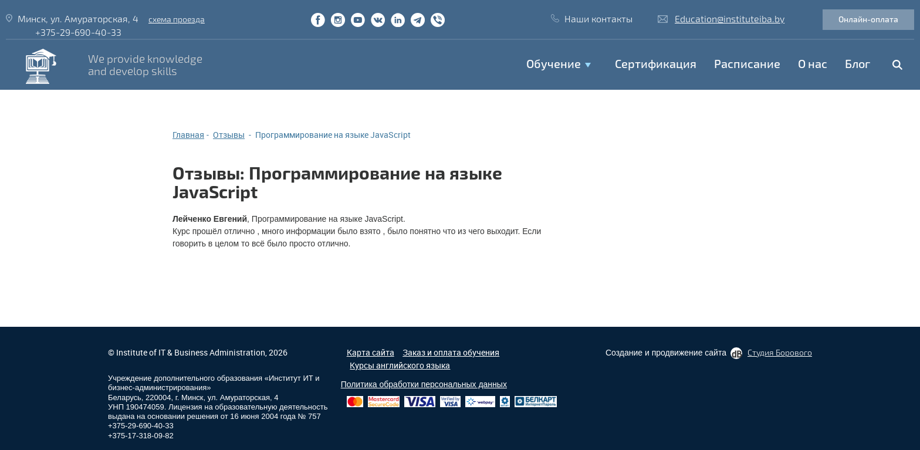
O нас (812, 63)
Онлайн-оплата (868, 19)
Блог (857, 63)
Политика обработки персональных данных (424, 384)
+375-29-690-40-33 (78, 32)
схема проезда (176, 19)
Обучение (553, 63)
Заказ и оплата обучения (450, 352)
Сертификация (655, 63)
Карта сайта (370, 352)
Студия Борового (780, 352)
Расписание (747, 63)
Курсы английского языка (400, 365)
